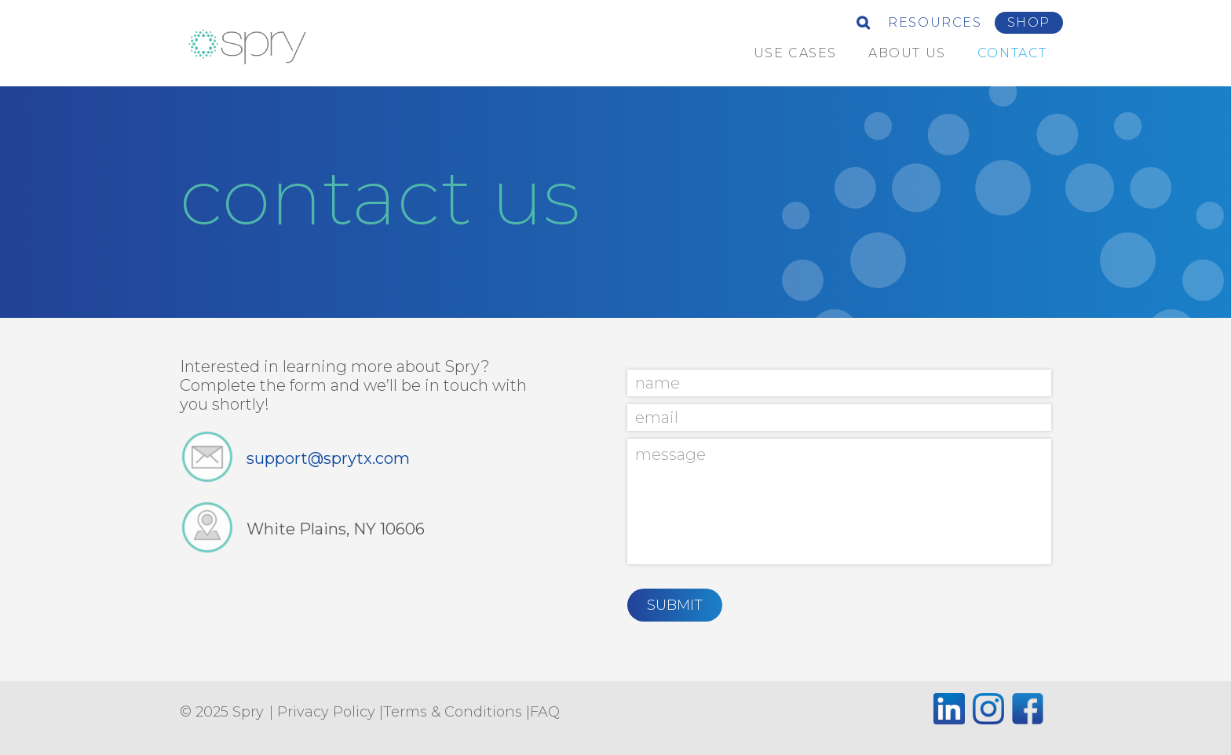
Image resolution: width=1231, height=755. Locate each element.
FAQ (545, 711)
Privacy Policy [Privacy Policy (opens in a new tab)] (326, 711)
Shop (1028, 22)
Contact (1012, 53)
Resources (934, 22)
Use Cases (795, 53)
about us (907, 53)
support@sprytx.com (328, 458)
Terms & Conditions (452, 711)
